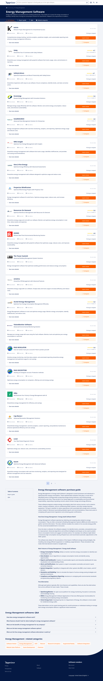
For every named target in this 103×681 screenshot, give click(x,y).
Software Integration (83, 643)
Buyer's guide (21, 20)
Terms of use (8, 671)
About (38, 665)
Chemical (40, 647)
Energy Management (25, 643)
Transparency (8, 668)
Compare (86, 42)
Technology (11, 7)
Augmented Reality (68, 643)
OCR (36, 643)
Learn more (85, 38)
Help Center (71, 668)
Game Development (29, 647)
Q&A (31, 20)
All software (10, 20)
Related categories (42, 20)
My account (71, 665)
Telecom (42, 643)
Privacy (6, 665)
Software (39, 668)
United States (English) (82, 675)
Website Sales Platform (13, 647)
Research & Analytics (54, 643)
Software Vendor (11, 643)
